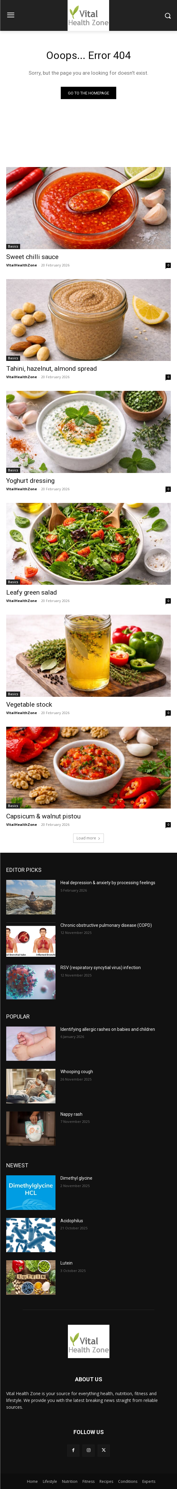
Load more (88, 838)
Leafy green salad (31, 592)
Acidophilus (71, 1220)
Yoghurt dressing (30, 480)
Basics (13, 246)
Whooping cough (76, 1071)
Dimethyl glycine (76, 1178)
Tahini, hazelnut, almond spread (51, 368)
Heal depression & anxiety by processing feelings (107, 882)
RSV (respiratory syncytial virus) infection (100, 967)
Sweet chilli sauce (32, 257)
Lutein (66, 1263)
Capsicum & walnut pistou (43, 816)
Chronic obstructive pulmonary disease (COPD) (106, 925)
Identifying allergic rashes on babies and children (107, 1029)
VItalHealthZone (21, 265)
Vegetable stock (29, 704)
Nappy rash (71, 1114)
